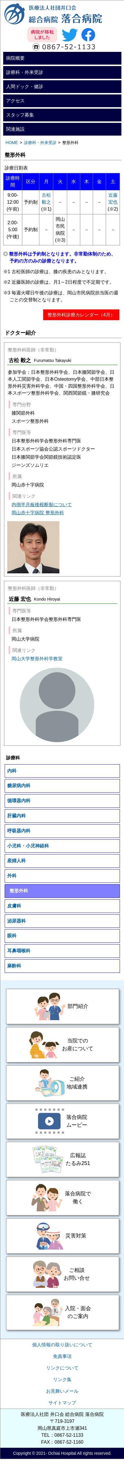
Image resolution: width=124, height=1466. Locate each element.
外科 (12, 875)
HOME (12, 142)
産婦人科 (16, 860)
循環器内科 (18, 800)
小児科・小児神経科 (28, 845)
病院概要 (15, 58)
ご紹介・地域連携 (62, 1083)
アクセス (15, 100)
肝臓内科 (16, 815)
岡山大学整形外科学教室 (37, 658)
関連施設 (15, 129)
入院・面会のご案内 (62, 1312)
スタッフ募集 (20, 114)
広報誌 (62, 1159)
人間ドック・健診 (24, 86)
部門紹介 (62, 1006)
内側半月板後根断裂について (42, 504)
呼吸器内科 (18, 830)
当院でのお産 (62, 1044)
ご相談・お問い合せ (62, 1274)
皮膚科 (14, 905)
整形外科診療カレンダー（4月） (81, 314)
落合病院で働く (62, 1197)
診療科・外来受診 (24, 72)
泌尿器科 (16, 920)
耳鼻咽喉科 (18, 950)
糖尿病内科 (18, 785)
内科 (12, 770)
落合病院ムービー (62, 1121)
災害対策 (62, 1236)
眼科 (12, 935)
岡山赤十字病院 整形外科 (38, 512)
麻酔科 (14, 965)
